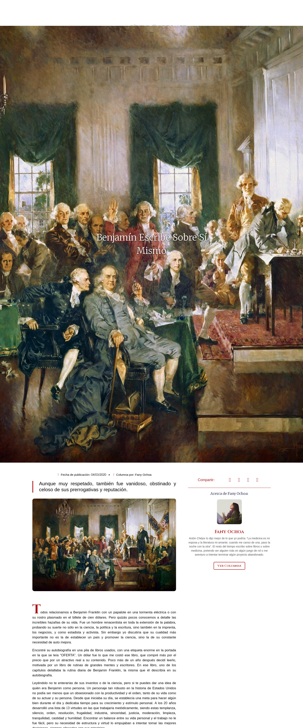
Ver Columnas (229, 583)
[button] (229, 497)
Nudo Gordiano (151, 36)
